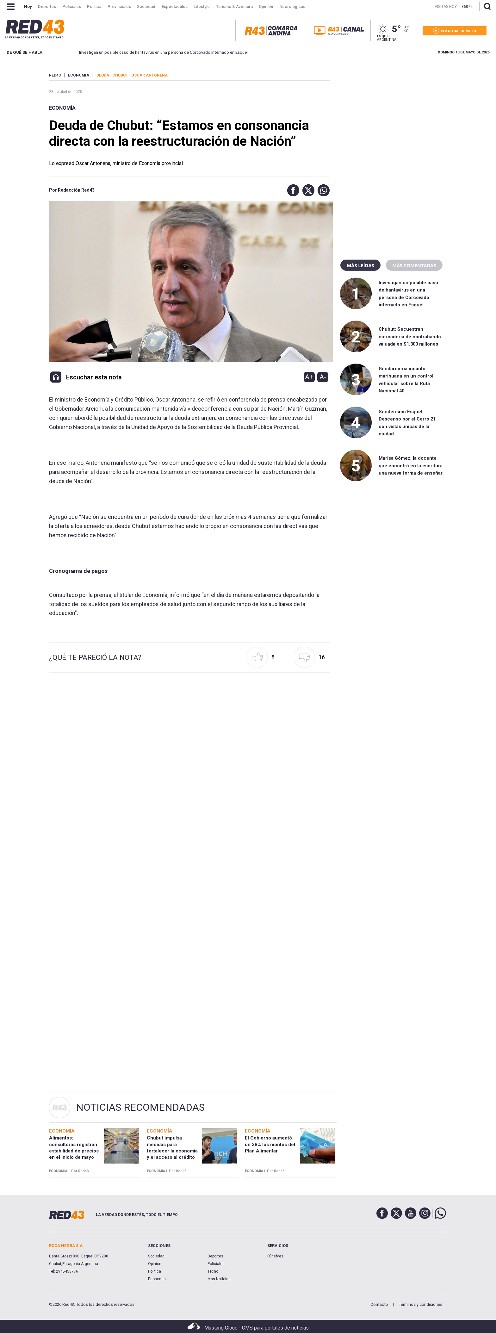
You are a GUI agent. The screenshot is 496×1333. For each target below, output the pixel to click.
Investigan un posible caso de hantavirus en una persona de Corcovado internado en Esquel (147, 52)
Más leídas (360, 265)
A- (322, 377)
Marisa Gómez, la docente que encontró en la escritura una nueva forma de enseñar (411, 465)
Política (154, 1271)
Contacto (379, 1304)
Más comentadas (414, 265)
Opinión (154, 1264)
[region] (391, 112)
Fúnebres (275, 1256)
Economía (62, 108)
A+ (309, 377)
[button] (291, 190)
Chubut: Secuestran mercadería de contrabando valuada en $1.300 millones (410, 336)
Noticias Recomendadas (140, 1107)
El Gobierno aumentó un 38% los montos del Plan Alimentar (270, 1144)
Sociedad (156, 1256)
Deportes (215, 1256)
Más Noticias (219, 1279)
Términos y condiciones (420, 1304)
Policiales (216, 1264)
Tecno (213, 1271)
